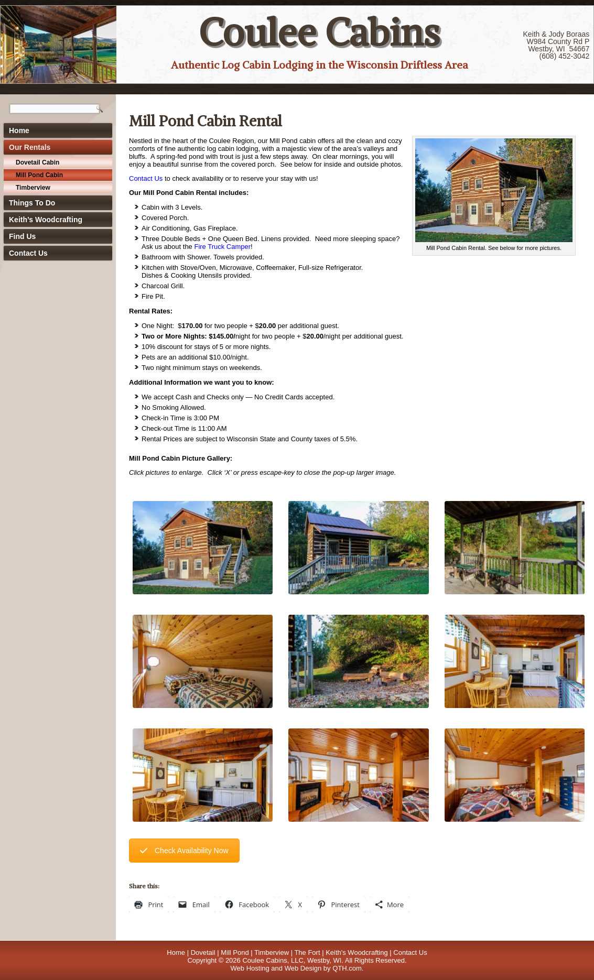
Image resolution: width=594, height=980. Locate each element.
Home (19, 130)
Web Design (303, 968)
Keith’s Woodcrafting (45, 219)
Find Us (22, 236)
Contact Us (28, 253)
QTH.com (347, 968)
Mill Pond (235, 952)
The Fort (307, 952)
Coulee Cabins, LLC (272, 960)
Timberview (33, 187)
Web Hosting (250, 968)
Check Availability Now (184, 850)
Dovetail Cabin (37, 162)
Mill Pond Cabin (39, 175)
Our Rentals (29, 147)
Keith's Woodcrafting (357, 952)
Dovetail (203, 952)
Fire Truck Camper (222, 247)
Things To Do (32, 203)
